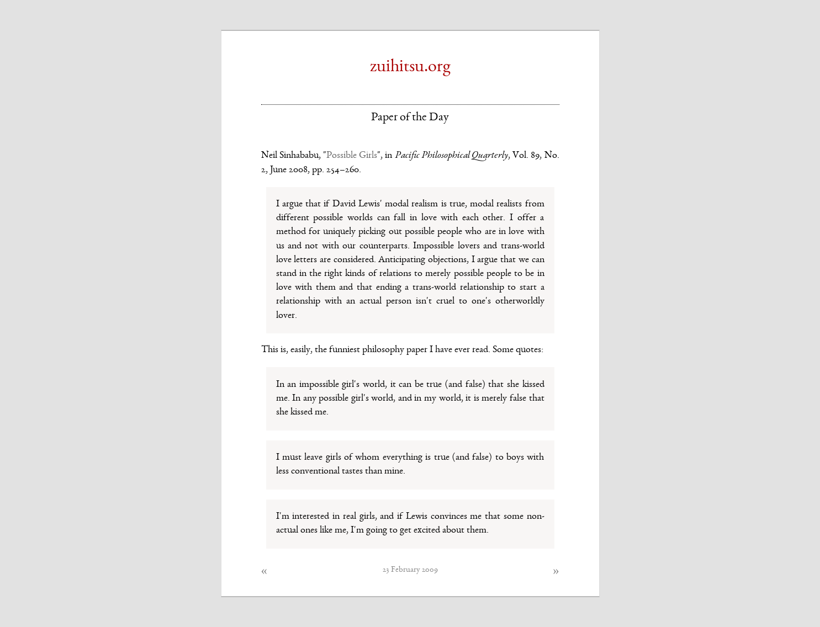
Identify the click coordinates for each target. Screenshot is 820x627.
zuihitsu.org (410, 67)
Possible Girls (351, 156)
